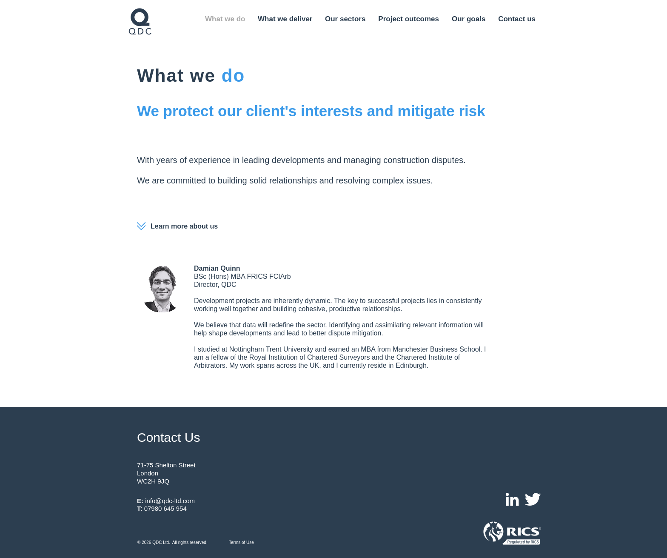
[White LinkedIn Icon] (512, 499)
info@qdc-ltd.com (170, 500)
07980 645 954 (165, 508)
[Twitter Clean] (532, 499)
